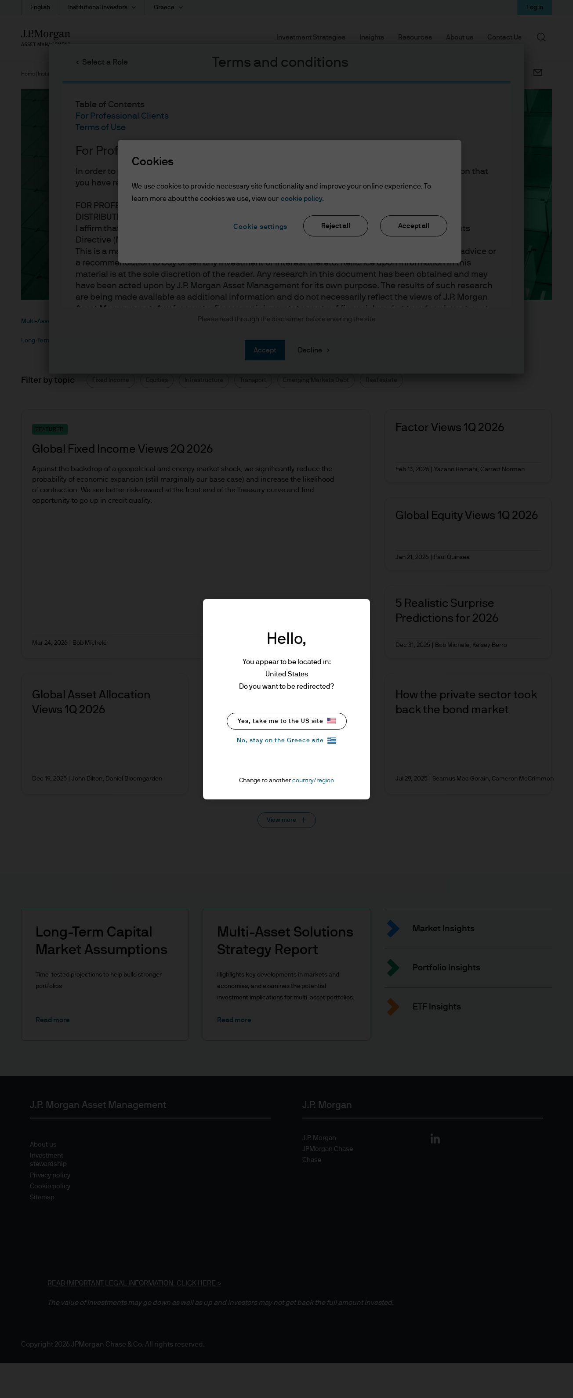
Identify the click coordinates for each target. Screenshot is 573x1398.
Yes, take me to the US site (287, 721)
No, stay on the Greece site (286, 740)
